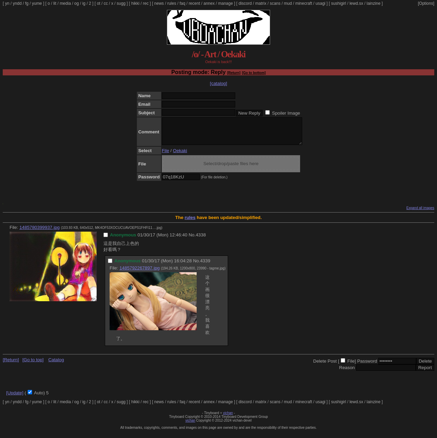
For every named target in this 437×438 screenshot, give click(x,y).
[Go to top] (32, 364)
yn (7, 3)
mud (288, 3)
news (159, 3)
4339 (205, 265)
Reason (347, 372)
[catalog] (218, 83)
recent (194, 3)
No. (192, 240)
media (65, 3)
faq (182, 3)
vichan (228, 418)
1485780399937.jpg (39, 232)
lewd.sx (356, 3)
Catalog (56, 364)
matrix (260, 3)
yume (37, 3)
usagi (320, 3)
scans (275, 3)
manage (225, 3)
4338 (201, 240)
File (165, 155)
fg (26, 3)
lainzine (374, 3)
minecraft (303, 3)
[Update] (14, 397)
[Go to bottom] (254, 73)
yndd (17, 3)
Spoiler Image (286, 113)
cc (106, 3)
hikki (135, 3)
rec (146, 3)
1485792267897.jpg (139, 273)
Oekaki (180, 155)
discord (245, 3)
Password (367, 366)
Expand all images (420, 213)
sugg (121, 3)
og (76, 3)
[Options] (426, 3)
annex (209, 3)
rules (171, 3)
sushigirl (338, 3)
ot (98, 3)
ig (83, 3)
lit (54, 3)
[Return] (233, 73)
